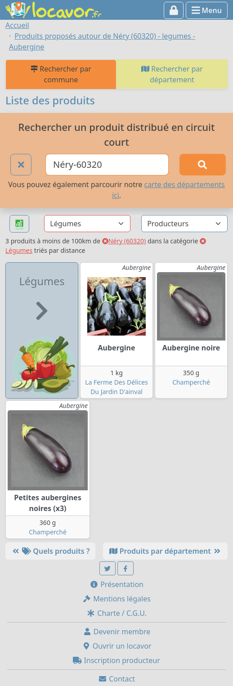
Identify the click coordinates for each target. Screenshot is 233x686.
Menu (207, 10)
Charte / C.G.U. (116, 613)
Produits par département (165, 551)
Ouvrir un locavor (117, 646)
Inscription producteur (116, 660)
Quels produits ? (50, 551)
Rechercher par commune (61, 74)
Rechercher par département (172, 74)
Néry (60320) (124, 241)
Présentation (116, 584)
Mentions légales (116, 599)
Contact (116, 679)
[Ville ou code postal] (107, 164)
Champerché (191, 382)
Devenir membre (117, 632)
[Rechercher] (202, 164)
